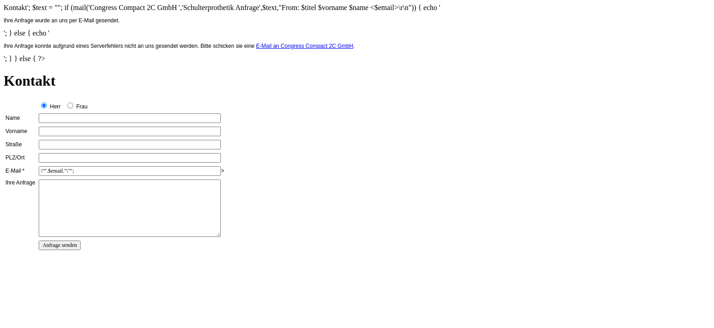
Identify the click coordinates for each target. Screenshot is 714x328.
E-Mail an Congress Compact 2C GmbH (304, 46)
